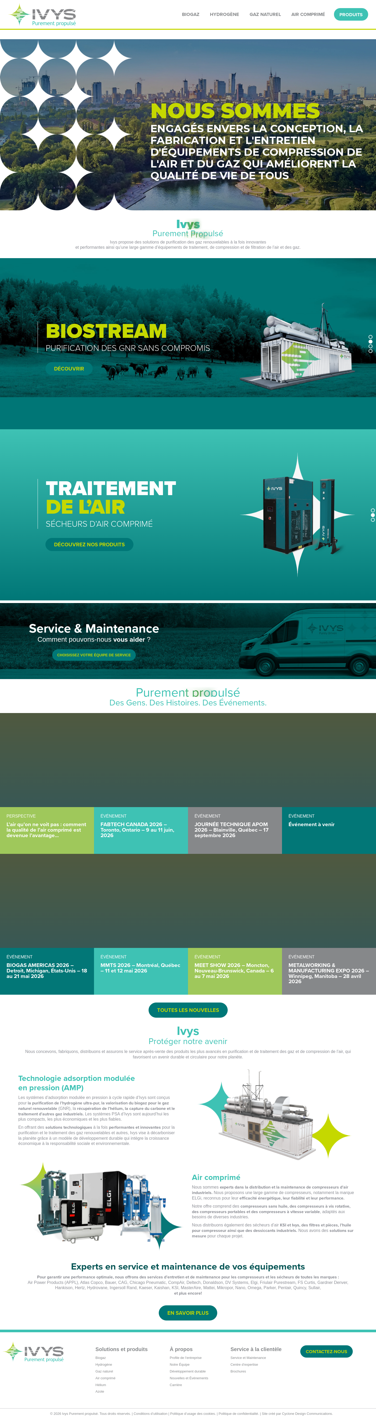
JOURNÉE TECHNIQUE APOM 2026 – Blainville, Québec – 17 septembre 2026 (231, 829)
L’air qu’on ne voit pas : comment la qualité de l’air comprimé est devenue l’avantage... (46, 829)
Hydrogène (104, 1364)
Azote (100, 1391)
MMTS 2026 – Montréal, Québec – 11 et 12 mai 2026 (140, 968)
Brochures (238, 1371)
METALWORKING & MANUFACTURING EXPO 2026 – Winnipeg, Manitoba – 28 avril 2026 (329, 973)
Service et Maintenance (248, 1358)
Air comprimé (106, 1378)
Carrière (176, 1385)
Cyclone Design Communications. (307, 1414)
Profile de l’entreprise (186, 1358)
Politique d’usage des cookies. (193, 1414)
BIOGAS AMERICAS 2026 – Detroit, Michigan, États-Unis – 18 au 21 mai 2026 (47, 970)
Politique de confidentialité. (239, 1414)
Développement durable (188, 1371)
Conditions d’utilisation (150, 1414)
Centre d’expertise (244, 1364)
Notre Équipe (180, 1364)
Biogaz (101, 1358)
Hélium (101, 1385)
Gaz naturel (104, 1371)
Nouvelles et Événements (189, 1378)
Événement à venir (311, 824)
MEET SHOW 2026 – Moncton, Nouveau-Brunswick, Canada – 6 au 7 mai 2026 (234, 970)
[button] (371, 337)
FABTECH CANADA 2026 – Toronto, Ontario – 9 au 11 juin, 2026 (137, 829)
